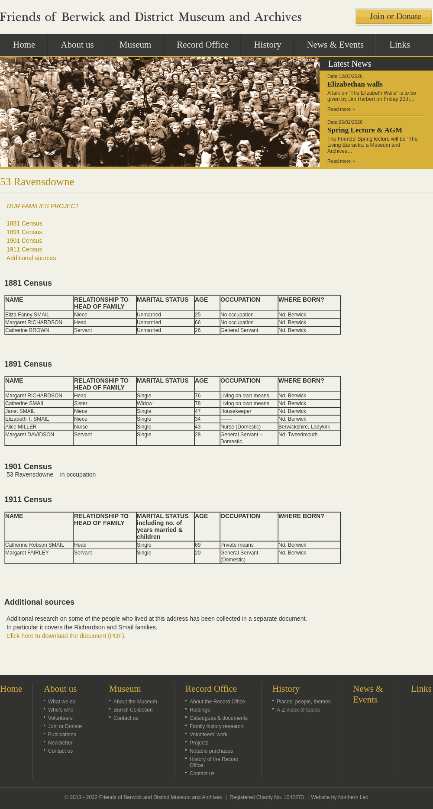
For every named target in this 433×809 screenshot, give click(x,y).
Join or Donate (65, 726)
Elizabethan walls (355, 84)
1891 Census (24, 232)
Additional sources (31, 258)
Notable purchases (211, 751)
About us (82, 44)
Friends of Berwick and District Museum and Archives (160, 797)
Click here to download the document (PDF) (65, 635)
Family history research (216, 726)
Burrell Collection (133, 710)
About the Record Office (217, 702)
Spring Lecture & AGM (364, 130)
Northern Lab (353, 797)
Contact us (60, 751)
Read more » (341, 109)
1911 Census (24, 249)
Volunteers (60, 718)
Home (24, 44)
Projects (199, 743)
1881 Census (24, 223)
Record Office (207, 44)
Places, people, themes (304, 702)
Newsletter (60, 743)
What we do (61, 702)
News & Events (335, 44)
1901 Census (24, 240)
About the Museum (135, 702)
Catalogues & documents (219, 718)
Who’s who (60, 710)
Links (399, 44)
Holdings (200, 710)
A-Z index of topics (298, 710)
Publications (62, 735)
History (272, 44)
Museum (140, 44)
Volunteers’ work (209, 735)
